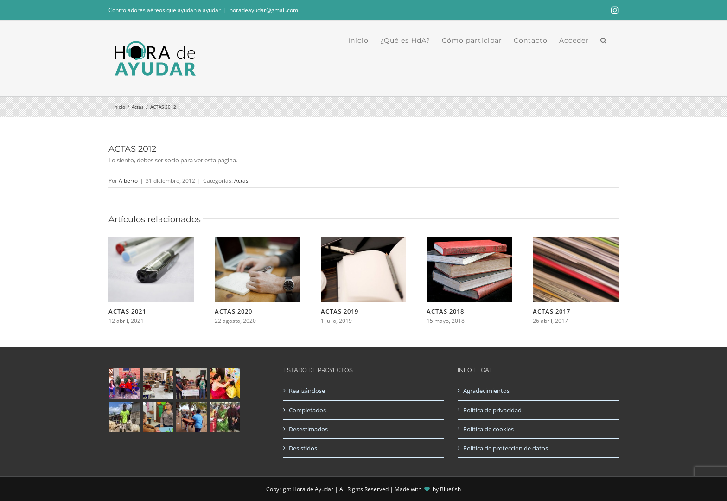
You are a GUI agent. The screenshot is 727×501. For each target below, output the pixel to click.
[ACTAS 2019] (364, 241)
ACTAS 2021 (127, 311)
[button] (603, 40)
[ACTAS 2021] (151, 241)
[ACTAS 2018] (469, 241)
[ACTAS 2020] (257, 241)
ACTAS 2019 (339, 311)
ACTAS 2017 (551, 311)
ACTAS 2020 (233, 311)
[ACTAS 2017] (576, 241)
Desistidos (303, 448)
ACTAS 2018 (445, 311)
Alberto (128, 181)
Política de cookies (488, 429)
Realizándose (307, 390)
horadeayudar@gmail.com (264, 10)
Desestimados (308, 429)
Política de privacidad (492, 410)
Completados (307, 410)
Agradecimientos (486, 390)
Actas (241, 181)
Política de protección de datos (505, 448)
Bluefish (450, 489)
